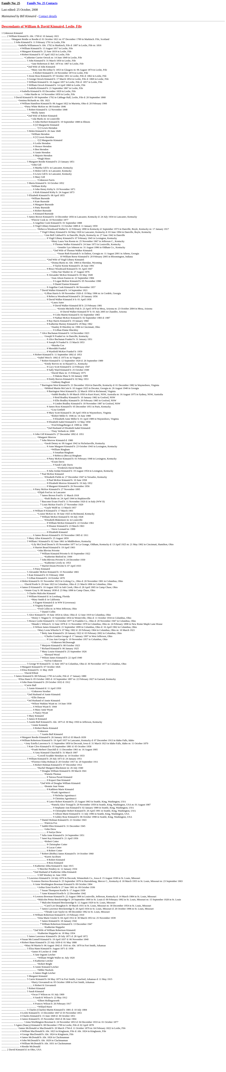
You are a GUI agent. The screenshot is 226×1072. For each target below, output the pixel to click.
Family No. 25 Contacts (42, 3)
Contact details (48, 16)
